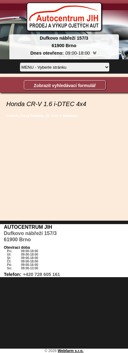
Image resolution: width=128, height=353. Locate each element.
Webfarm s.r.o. (70, 351)
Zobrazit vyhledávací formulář (65, 85)
